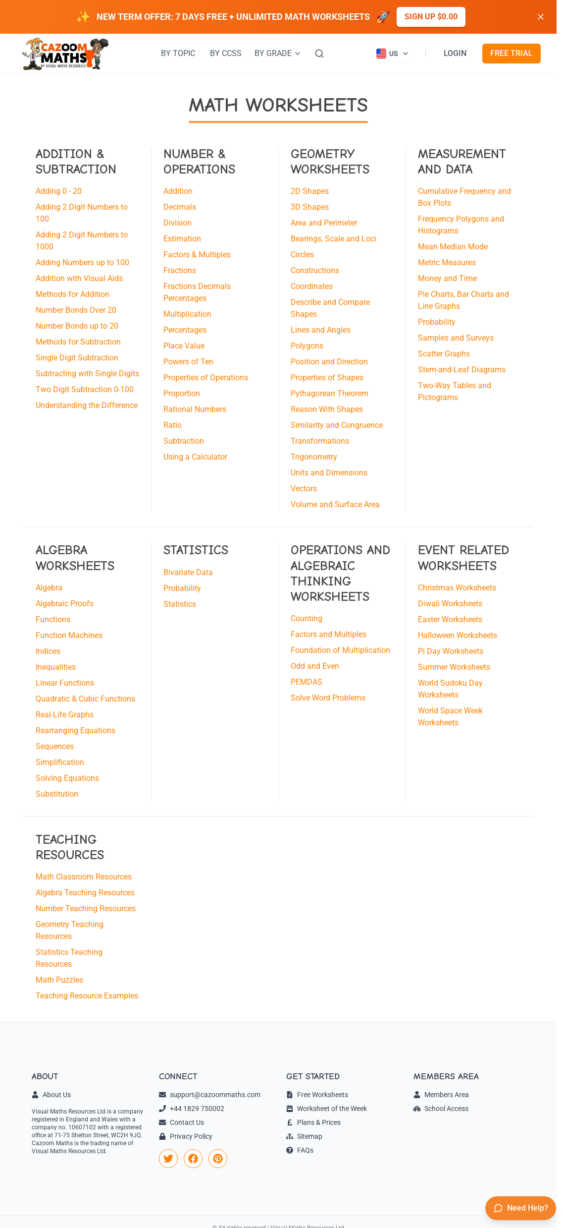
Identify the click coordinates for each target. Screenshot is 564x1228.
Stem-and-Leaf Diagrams (462, 369)
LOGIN (455, 53)
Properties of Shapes (327, 377)
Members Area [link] (441, 1095)
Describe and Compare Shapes (330, 308)
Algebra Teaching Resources (85, 892)
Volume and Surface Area (335, 504)
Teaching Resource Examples (87, 995)
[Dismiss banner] (541, 17)
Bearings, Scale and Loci (333, 238)
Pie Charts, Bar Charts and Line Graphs (463, 300)
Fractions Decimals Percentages (197, 292)
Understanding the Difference (87, 405)
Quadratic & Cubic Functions (85, 698)
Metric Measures (447, 262)
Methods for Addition (72, 294)
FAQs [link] (299, 1150)
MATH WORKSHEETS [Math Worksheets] (278, 105)
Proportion (181, 393)
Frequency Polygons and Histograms (461, 224)
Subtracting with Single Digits (87, 373)
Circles (302, 254)
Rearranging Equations (75, 730)
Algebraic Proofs (65, 603)
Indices (48, 651)
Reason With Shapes (327, 409)
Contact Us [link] (181, 1122)
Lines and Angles (321, 330)
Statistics (179, 604)
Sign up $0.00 (431, 16)
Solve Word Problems (328, 697)
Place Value (184, 346)
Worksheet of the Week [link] (326, 1108)
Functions (53, 619)
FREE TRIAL (511, 53)
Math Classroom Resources (84, 876)
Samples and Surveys (456, 338)
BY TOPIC (178, 53)
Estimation (182, 238)
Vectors (304, 488)
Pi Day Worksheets (450, 651)
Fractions (179, 270)
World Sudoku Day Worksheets (450, 689)
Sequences (55, 746)
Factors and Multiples (328, 634)
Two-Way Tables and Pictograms (454, 391)
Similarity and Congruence (337, 425)
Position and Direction (329, 361)
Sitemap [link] (304, 1136)
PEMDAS (306, 682)
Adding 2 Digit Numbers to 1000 (82, 240)
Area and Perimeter (324, 223)
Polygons (307, 346)
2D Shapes (310, 191)
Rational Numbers (194, 409)
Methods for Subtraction (78, 342)
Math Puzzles (59, 980)
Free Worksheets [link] (317, 1095)
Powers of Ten (188, 361)
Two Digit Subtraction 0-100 (85, 389)
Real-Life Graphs (65, 714)
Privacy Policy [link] (185, 1136)
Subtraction (183, 441)
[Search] (319, 53)
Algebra (49, 587)
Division (177, 223)
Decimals (179, 207)
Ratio (172, 425)
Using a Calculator (195, 457)
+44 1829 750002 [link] (191, 1108)
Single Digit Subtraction (77, 357)
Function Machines (69, 635)
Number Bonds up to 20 (77, 326)
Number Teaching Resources (86, 908)
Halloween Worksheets (457, 635)
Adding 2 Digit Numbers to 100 (82, 213)
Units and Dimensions (329, 472)
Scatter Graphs (444, 353)
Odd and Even (315, 666)
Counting (306, 618)
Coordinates (312, 286)
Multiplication (187, 314)
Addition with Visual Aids (79, 278)
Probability (437, 322)
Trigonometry (314, 457)
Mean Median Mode (453, 246)
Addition (178, 191)
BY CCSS (226, 53)
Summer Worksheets (454, 667)
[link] (168, 1158)
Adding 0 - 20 (59, 191)
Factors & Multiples (197, 254)
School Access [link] (440, 1108)
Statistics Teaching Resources (69, 958)
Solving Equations (67, 778)
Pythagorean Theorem (329, 393)
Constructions (315, 270)
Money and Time (447, 278)
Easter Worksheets (450, 619)
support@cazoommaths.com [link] (209, 1095)
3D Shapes (310, 207)
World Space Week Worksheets (450, 716)
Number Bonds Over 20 (76, 310)
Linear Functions (65, 683)
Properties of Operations (205, 377)
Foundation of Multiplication (340, 650)
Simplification (60, 762)
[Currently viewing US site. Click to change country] (392, 53)
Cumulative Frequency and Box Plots (464, 197)
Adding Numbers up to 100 (82, 262)
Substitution (57, 794)
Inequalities (56, 667)
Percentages (184, 330)
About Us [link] (51, 1095)
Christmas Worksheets (457, 587)
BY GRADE (278, 53)
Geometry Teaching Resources (69, 930)
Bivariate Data (188, 572)
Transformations (320, 441)
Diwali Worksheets (450, 603)
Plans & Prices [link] (313, 1122)
